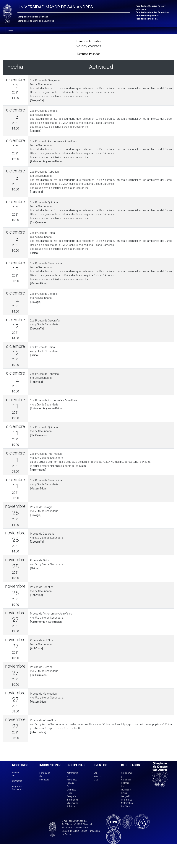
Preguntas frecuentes (17, 787)
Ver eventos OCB (97, 776)
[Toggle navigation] (11, 30)
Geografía (71, 796)
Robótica (71, 806)
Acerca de (15, 774)
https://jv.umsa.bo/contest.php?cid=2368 (126, 461)
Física (69, 793)
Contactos (17, 781)
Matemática (72, 803)
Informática (72, 799)
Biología (70, 783)
